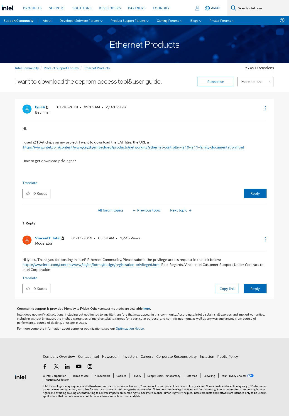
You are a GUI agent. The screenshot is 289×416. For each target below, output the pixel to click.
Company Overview (59, 356)
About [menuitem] (47, 20)
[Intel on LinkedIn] (67, 367)
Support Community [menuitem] (18, 20)
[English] (212, 8)
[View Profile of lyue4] (41, 107)
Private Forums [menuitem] (220, 20)
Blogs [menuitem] (194, 20)
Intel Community (27, 67)
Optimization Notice (130, 328)
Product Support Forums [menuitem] (128, 20)
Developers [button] (110, 7)
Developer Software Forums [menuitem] (80, 20)
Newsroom (111, 356)
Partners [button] (137, 7)
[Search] (233, 8)
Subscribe (215, 81)
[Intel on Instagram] (90, 367)
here (146, 308)
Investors (130, 356)
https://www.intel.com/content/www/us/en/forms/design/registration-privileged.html (91, 264)
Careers (147, 356)
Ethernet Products (97, 67)
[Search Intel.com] (262, 8)
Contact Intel (88, 356)
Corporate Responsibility (176, 356)
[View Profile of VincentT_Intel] (49, 238)
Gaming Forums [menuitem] (168, 20)
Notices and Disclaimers (198, 389)
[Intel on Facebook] (45, 367)
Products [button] (32, 7)
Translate (29, 182)
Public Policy (227, 356)
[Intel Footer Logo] (21, 376)
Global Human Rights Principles (173, 392)
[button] (264, 108)
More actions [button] (251, 81)
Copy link (227, 288)
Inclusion (207, 356)
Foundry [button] (161, 7)
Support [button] (57, 7)
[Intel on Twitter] (56, 367)
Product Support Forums (61, 67)
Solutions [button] (82, 7)
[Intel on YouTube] (79, 367)
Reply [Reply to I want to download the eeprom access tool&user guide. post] (255, 193)
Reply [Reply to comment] (255, 288)
